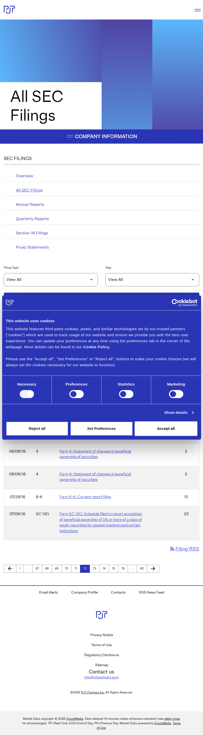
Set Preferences (101, 428)
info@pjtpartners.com (101, 677)
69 (58, 568)
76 (124, 568)
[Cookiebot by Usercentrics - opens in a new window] (175, 302)
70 (67, 568)
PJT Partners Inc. (93, 692)
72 (86, 568)
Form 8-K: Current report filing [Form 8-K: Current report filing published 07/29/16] (85, 497)
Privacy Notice (101, 635)
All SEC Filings (29, 190)
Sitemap (101, 665)
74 (105, 568)
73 (96, 568)
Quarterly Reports (32, 219)
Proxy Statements (32, 247)
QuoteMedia (74, 718)
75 (115, 568)
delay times (172, 718)
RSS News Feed (151, 592)
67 (38, 568)
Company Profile (84, 592)
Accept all (166, 428)
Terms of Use (101, 645)
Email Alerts (48, 592)
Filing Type (11, 267)
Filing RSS (184, 549)
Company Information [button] (101, 136)
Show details (176, 412)
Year (108, 267)
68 (48, 568)
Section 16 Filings (32, 233)
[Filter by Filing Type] (51, 279)
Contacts (118, 592)
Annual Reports (30, 204)
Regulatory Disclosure (101, 655)
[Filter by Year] (152, 279)
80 (143, 568)
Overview (24, 176)
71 (77, 568)
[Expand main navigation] (196, 10)
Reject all (37, 428)
